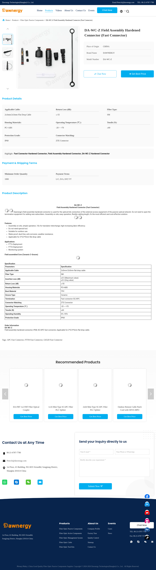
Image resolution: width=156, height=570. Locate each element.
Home (39, 10)
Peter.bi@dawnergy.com (16, 461)
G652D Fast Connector (53, 340)
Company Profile (94, 529)
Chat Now (107, 10)
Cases (110, 529)
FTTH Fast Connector (34, 340)
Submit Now (95, 486)
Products (49, 10)
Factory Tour (92, 533)
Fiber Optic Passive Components (32, 20)
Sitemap (91, 542)
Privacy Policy (22, 566)
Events (91, 10)
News (110, 533)
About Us (68, 10)
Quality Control (93, 538)
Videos (58, 10)
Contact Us (81, 10)
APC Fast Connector (15, 340)
